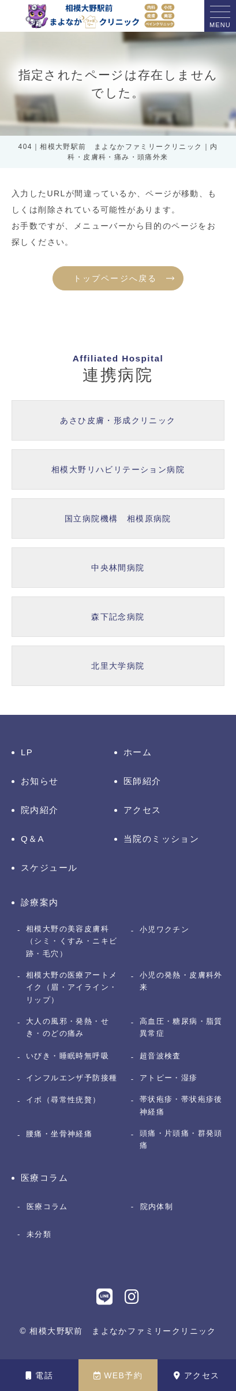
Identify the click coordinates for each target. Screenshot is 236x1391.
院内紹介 (40, 810)
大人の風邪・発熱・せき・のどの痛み (67, 1027)
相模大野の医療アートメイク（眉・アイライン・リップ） (71, 987)
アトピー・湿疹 (169, 1077)
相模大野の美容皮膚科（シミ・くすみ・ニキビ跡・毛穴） (71, 941)
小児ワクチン (164, 929)
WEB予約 (118, 1375)
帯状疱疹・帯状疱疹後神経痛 (181, 1105)
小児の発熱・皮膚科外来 (181, 981)
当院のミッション (161, 839)
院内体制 (157, 1206)
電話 (39, 1375)
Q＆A (32, 839)
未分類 (39, 1234)
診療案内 (40, 902)
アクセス (196, 1375)
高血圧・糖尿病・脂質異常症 (181, 1027)
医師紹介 (142, 781)
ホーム (137, 752)
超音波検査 (160, 1055)
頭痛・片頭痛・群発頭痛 (181, 1139)
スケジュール (49, 867)
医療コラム (44, 1178)
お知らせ (40, 781)
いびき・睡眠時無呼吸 (67, 1055)
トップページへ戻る (115, 278)
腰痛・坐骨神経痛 (59, 1133)
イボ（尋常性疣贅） (63, 1099)
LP (27, 752)
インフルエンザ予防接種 (71, 1077)
